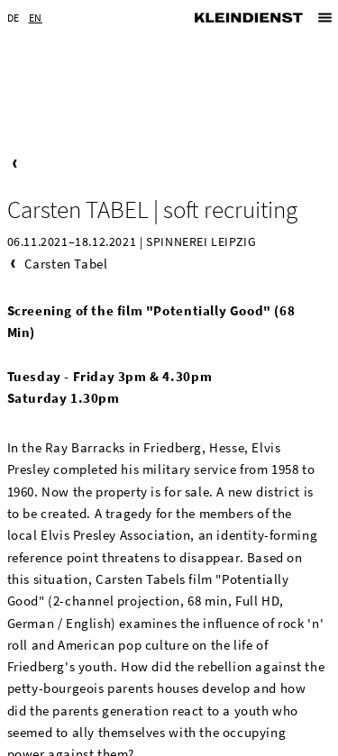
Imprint (145, 741)
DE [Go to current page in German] (13, 17)
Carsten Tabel (66, 175)
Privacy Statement (230, 741)
